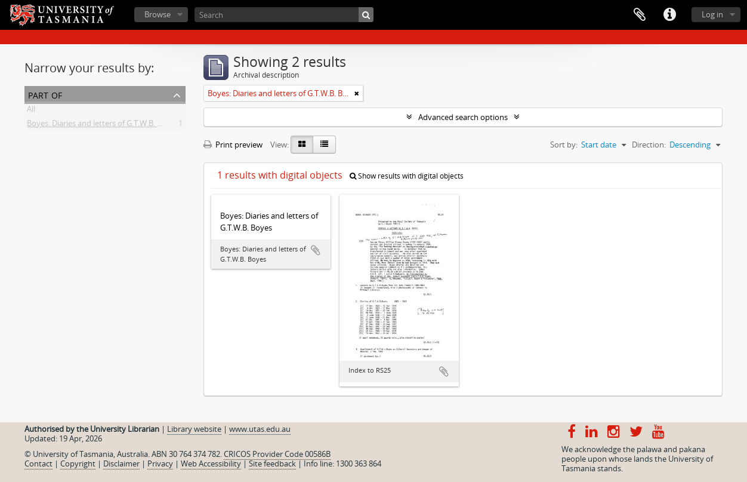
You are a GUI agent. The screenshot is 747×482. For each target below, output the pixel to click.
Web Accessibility (211, 463)
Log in (712, 14)
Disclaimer (121, 463)
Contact (38, 463)
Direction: (649, 144)
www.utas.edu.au (260, 428)
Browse (157, 14)
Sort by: (564, 144)
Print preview (233, 144)
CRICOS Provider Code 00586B (277, 454)
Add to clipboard (316, 250)
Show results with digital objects (407, 176)
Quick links (669, 15)
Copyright (77, 463)
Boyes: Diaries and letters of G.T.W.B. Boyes (102, 125)
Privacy (160, 463)
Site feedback (272, 463)
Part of (45, 94)
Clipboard (640, 15)
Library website (194, 428)
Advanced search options (463, 117)
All (31, 111)
